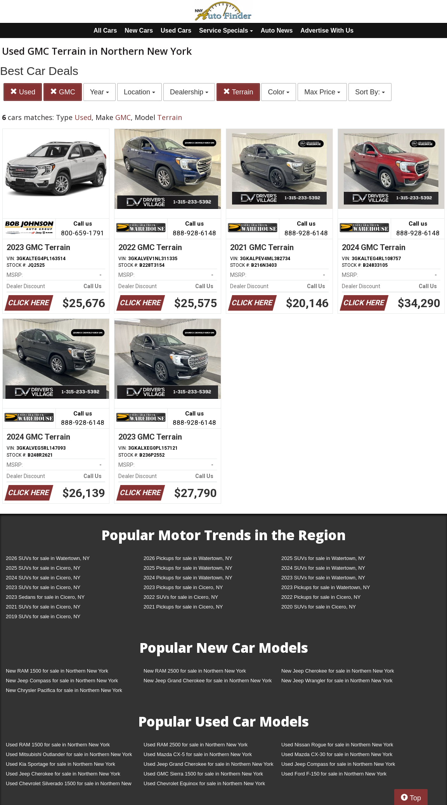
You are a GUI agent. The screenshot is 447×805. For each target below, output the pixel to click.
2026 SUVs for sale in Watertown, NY (48, 558)
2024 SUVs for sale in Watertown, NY (323, 568)
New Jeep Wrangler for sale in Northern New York (337, 680)
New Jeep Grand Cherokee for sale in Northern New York (208, 680)
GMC (62, 92)
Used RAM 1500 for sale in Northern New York (58, 745)
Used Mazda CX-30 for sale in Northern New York (336, 754)
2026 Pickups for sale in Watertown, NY (188, 558)
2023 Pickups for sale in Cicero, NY (183, 587)
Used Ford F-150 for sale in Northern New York (333, 774)
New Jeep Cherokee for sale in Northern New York (337, 671)
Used (22, 92)
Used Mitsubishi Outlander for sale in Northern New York (69, 754)
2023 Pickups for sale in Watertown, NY (325, 587)
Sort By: (370, 92)
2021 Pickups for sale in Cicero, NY (183, 607)
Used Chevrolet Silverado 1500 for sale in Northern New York (69, 785)
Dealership (189, 92)
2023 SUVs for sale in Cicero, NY (43, 587)
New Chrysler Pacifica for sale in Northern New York (64, 690)
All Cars (105, 30)
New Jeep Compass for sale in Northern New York (62, 680)
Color (278, 92)
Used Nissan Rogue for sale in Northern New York (337, 745)
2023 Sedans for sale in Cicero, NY (45, 597)
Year (99, 92)
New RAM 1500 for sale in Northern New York (57, 671)
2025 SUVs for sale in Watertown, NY (323, 558)
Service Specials (226, 30)
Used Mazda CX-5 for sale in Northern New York (198, 754)
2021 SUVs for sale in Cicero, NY (43, 607)
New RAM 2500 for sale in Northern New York (195, 671)
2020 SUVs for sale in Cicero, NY (318, 607)
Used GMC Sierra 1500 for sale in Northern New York (203, 774)
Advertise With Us (326, 30)
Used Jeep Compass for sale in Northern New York (338, 764)
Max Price (322, 92)
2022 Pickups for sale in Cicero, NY (320, 597)
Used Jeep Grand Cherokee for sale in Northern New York (209, 764)
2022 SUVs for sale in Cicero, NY (181, 597)
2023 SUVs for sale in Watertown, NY (323, 578)
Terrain (238, 92)
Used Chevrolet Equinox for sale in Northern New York (204, 783)
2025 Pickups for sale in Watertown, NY (188, 568)
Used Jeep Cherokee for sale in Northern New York (63, 774)
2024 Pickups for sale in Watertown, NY (188, 578)
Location (139, 92)
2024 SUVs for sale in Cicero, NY (43, 578)
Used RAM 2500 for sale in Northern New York (196, 745)
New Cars (139, 30)
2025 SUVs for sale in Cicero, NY (43, 568)
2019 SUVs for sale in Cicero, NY (43, 616)
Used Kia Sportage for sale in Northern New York (60, 764)
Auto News (277, 30)
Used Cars (176, 30)
